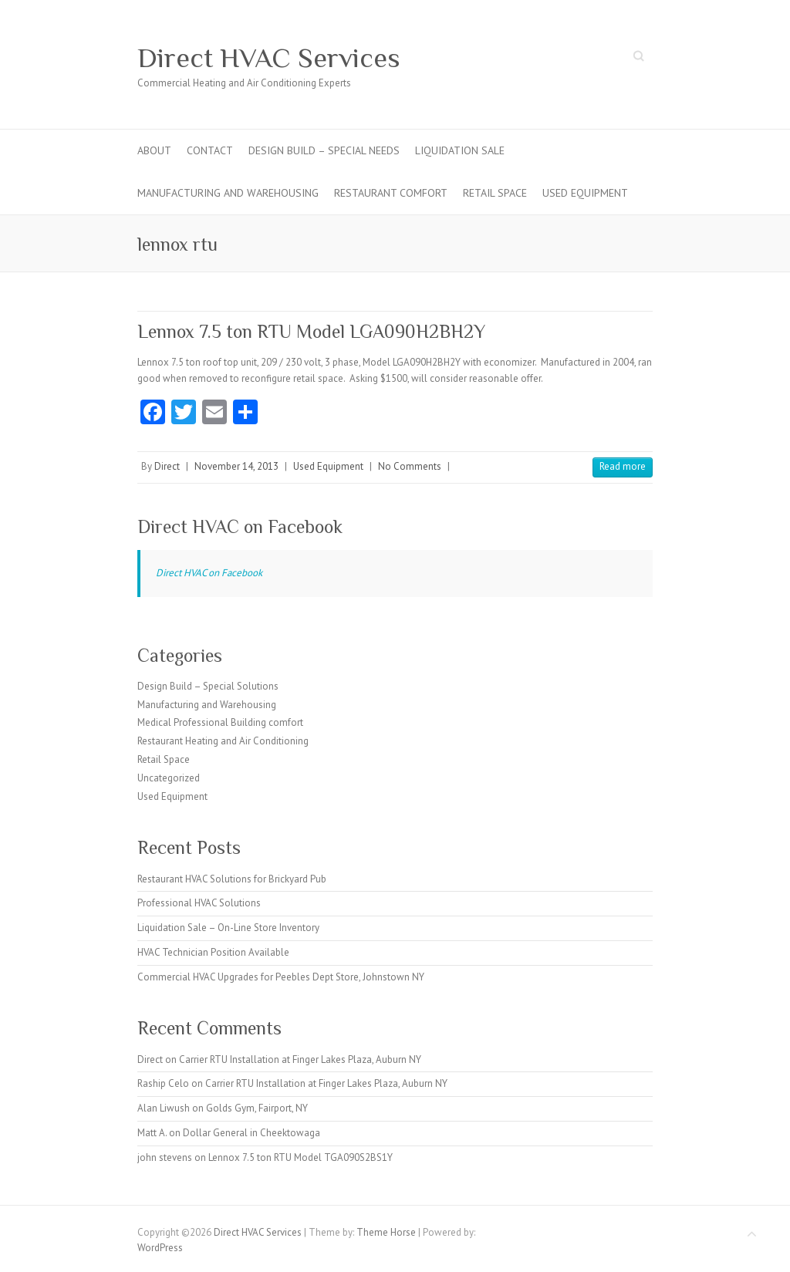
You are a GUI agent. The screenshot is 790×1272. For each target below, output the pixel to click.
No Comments (409, 466)
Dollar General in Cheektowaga (251, 1132)
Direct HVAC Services (268, 57)
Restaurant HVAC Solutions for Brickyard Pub (231, 879)
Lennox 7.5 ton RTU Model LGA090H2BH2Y (311, 331)
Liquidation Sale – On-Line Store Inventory (228, 927)
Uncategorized (168, 777)
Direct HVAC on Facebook (240, 526)
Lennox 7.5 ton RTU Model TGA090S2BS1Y (300, 1157)
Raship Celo (163, 1083)
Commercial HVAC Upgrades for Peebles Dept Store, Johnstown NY (280, 977)
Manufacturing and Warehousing (228, 193)
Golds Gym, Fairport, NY (257, 1108)
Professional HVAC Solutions (199, 902)
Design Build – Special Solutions (208, 686)
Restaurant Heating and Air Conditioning (223, 740)
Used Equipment (585, 193)
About (154, 150)
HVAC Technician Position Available (213, 952)
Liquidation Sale (460, 150)
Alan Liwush (163, 1108)
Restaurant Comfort (390, 193)
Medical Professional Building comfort (220, 722)
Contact (210, 150)
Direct (167, 466)
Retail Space (495, 193)
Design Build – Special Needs (324, 150)
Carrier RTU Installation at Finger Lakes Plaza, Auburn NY (300, 1059)
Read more (622, 466)
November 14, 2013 (236, 466)
